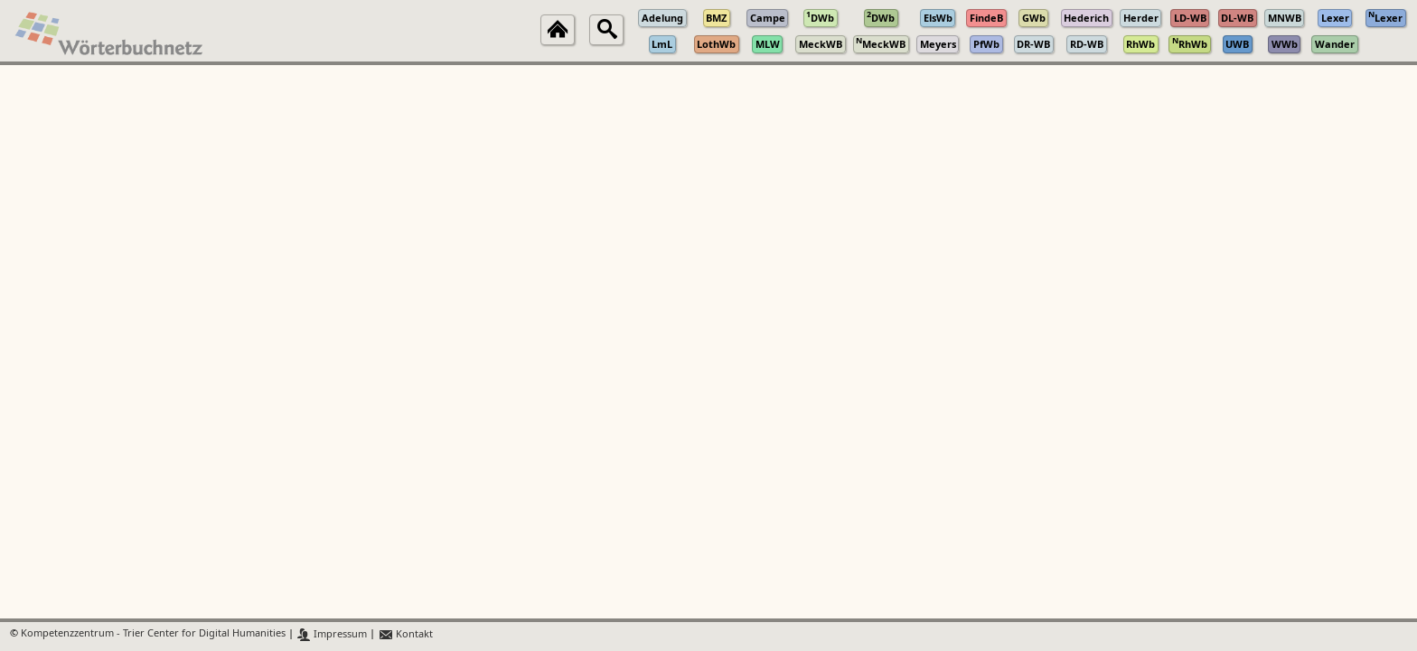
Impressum (332, 634)
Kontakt (405, 634)
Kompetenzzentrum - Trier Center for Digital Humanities (153, 634)
